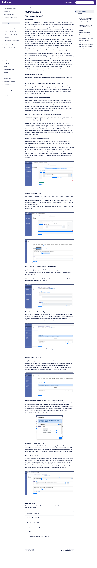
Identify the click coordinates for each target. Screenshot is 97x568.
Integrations (6, 72)
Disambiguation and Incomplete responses (85, 29)
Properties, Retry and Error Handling (86, 38)
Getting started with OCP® (9, 14)
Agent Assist (6, 63)
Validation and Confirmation (84, 32)
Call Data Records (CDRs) (9, 69)
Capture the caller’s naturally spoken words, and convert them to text (86, 19)
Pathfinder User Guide (8, 57)
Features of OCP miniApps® (10, 31)
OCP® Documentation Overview (10, 8)
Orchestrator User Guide (8, 44)
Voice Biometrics (7, 60)
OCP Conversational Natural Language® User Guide (11, 48)
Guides (10, 2)
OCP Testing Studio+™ (8, 52)
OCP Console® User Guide (9, 20)
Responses (7, 37)
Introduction (80, 13)
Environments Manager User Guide (10, 54)
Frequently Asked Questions (9, 81)
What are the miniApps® (81, 11)
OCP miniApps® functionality (83, 15)
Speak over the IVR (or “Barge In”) (85, 46)
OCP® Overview (7, 11)
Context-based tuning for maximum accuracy (86, 22)
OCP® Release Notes (8, 95)
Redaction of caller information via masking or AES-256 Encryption (85, 26)
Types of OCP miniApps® (10, 28)
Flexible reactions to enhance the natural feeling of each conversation (86, 43)
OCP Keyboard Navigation (9, 90)
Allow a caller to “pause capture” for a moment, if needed (86, 35)
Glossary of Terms (7, 92)
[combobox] (84, 2)
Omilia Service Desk (68, 2)
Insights (5, 66)
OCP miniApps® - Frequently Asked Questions (12, 41)
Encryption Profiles (7, 78)
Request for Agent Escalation (84, 40)
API (4, 75)
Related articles (81, 50)
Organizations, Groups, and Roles (10, 17)
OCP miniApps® (7, 23)
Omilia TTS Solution (7, 87)
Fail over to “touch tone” (83, 48)
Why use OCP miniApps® (10, 25)
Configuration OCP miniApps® (11, 34)
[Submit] (77, 3)
